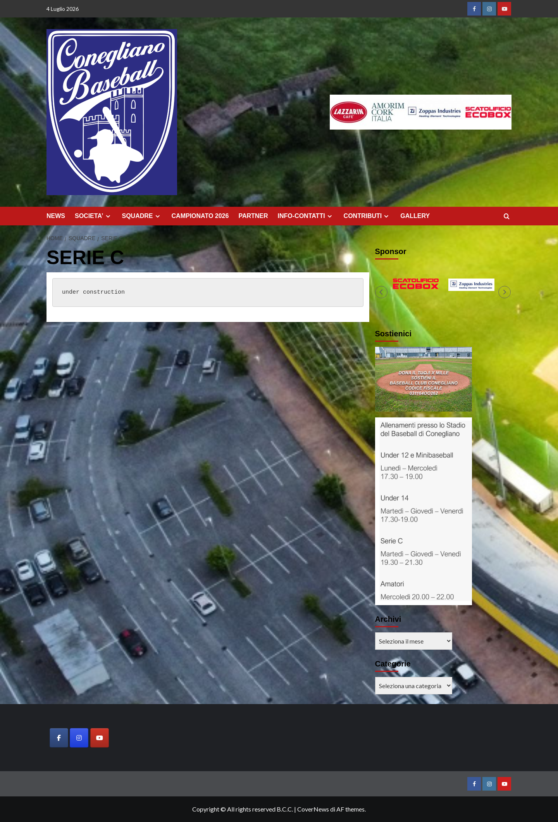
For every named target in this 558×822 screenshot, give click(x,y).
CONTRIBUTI (367, 216)
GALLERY (415, 216)
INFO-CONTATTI (306, 216)
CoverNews (313, 809)
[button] (381, 292)
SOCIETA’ (93, 216)
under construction (93, 292)
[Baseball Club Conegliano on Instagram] (79, 738)
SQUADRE (142, 216)
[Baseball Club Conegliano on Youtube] (99, 738)
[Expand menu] (107, 216)
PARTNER (253, 216)
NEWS (55, 216)
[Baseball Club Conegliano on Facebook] (59, 738)
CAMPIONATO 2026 (200, 216)
